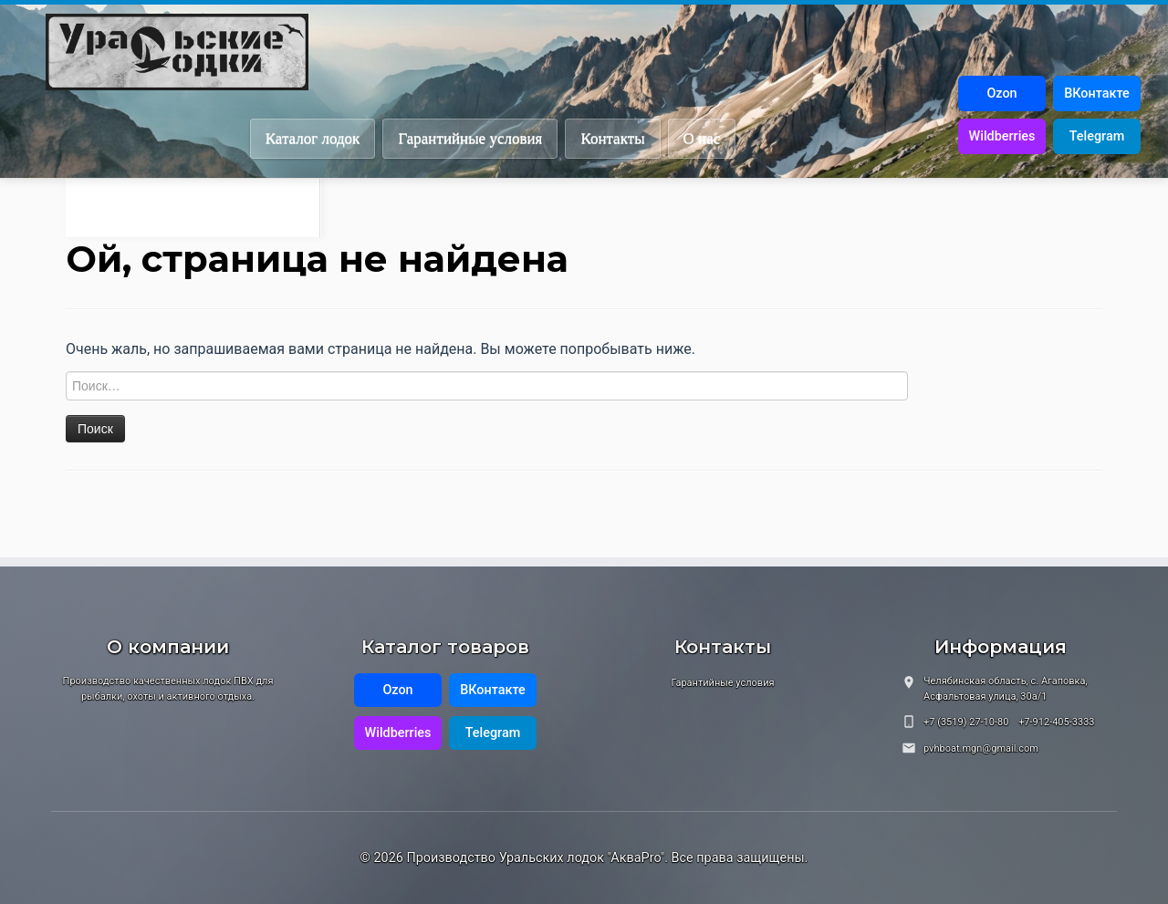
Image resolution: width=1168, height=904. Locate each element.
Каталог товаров (445, 647)
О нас (702, 138)
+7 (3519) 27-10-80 (965, 722)
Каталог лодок (313, 138)
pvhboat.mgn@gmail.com (980, 748)
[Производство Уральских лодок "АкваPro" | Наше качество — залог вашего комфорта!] (607, 52)
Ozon (1001, 93)
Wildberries (1002, 136)
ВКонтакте (1097, 93)
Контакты (612, 138)
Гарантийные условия (470, 138)
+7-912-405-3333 (1056, 722)
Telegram (1096, 136)
